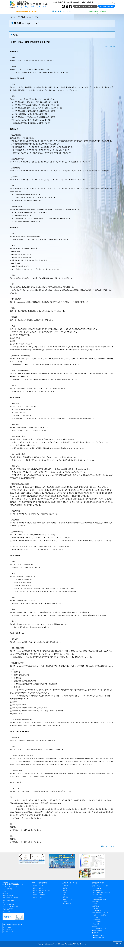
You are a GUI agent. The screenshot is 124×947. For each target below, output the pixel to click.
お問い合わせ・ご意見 (8, 900)
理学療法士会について (25, 17)
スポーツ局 (95, 908)
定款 (36, 17)
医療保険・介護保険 (98, 935)
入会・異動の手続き (60, 2)
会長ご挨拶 (65, 885)
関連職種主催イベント (99, 890)
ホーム (13, 17)
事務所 (69, 2)
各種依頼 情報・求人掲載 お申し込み (12, 898)
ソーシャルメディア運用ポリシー (11, 906)
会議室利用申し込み (98, 937)
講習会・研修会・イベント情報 (100, 886)
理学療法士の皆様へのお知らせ (100, 899)
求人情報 (76, 2)
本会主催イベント (97, 888)
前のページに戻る (107, 846)
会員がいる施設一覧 (87, 2)
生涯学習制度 (95, 906)
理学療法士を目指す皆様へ (39, 894)
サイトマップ (6, 911)
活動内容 (65, 888)
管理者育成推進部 (97, 930)
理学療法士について (38, 885)
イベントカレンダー (38, 892)
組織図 (64, 892)
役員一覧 (65, 890)
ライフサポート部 (96, 910)
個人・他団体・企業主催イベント (101, 892)
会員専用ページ (96, 933)
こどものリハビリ (37, 897)
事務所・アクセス (67, 899)
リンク (5, 902)
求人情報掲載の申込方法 (99, 928)
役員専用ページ (66, 903)
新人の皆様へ (96, 924)
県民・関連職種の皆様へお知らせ (41, 890)
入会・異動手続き (7, 889)
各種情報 (94, 903)
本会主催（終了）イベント (100, 895)
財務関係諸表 (66, 897)
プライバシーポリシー (8, 904)
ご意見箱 (65, 901)
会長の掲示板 (95, 901)
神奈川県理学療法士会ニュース (100, 912)
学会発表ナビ (96, 919)
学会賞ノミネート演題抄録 (99, 915)
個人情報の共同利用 (8, 909)
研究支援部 (95, 917)
